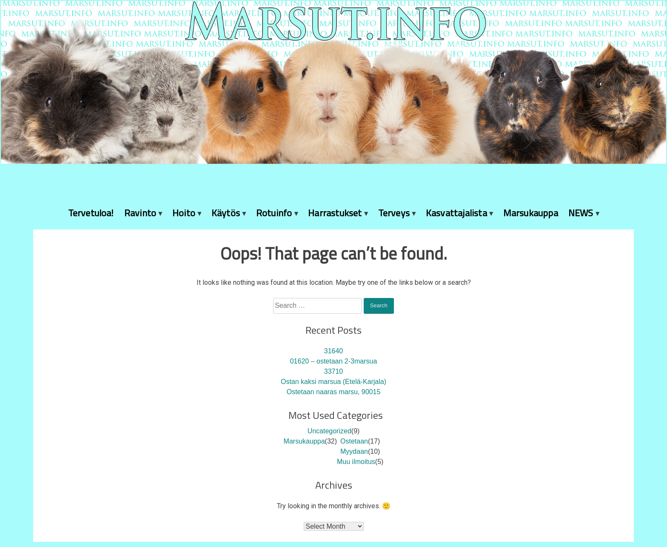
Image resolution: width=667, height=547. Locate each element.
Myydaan (354, 451)
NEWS (580, 213)
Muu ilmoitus (356, 461)
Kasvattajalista (456, 213)
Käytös (225, 213)
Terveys (394, 213)
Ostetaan (354, 441)
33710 (333, 371)
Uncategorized (329, 431)
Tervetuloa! (91, 213)
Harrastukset (335, 213)
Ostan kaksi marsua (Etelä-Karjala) (333, 381)
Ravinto (140, 213)
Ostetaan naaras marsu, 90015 (334, 391)
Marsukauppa (530, 213)
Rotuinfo (274, 213)
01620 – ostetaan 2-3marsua (333, 361)
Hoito (183, 213)
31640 (333, 351)
